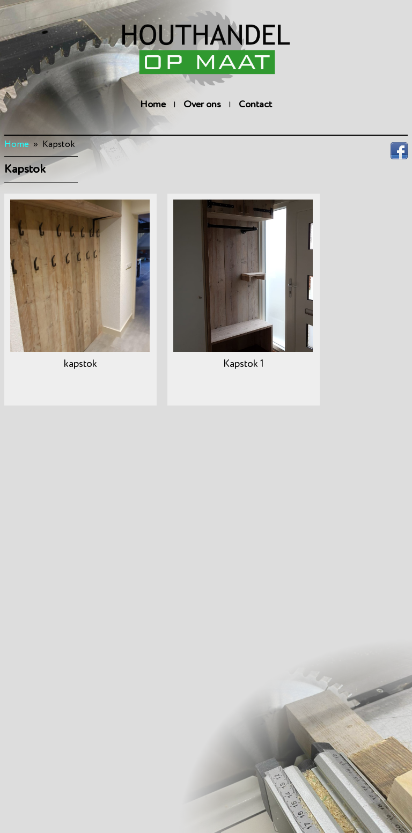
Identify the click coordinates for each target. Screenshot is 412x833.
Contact (255, 104)
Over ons (202, 104)
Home (153, 104)
